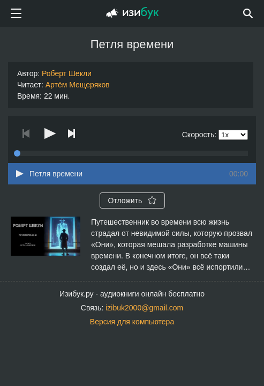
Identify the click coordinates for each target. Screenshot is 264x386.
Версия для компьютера (132, 321)
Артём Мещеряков (78, 84)
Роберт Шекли (67, 73)
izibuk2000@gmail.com (144, 307)
